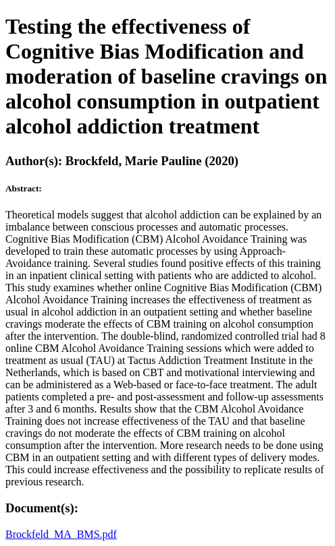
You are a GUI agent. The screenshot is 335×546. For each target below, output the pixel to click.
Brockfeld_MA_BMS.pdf (61, 534)
